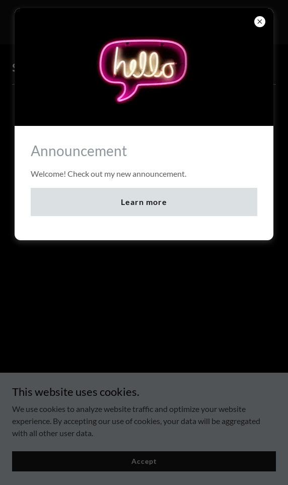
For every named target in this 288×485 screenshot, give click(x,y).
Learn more (144, 201)
